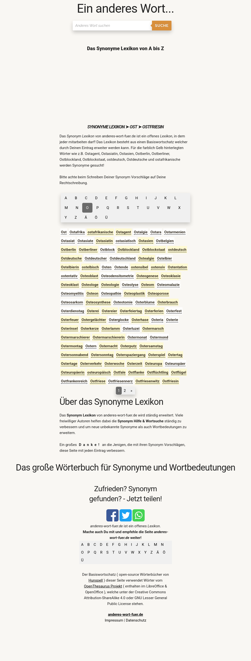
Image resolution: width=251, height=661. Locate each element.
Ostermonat (137, 337)
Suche (162, 25)
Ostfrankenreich (74, 381)
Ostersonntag (102, 355)
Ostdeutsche (71, 258)
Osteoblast (89, 276)
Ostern (90, 346)
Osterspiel (156, 355)
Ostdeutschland (123, 258)
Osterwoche (114, 363)
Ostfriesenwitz (148, 381)
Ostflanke (136, 372)
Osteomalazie (168, 285)
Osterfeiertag (131, 311)
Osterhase (140, 320)
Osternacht (108, 346)
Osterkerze (90, 328)
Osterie (172, 320)
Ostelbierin (70, 267)
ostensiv (158, 267)
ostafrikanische (100, 232)
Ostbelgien (165, 241)
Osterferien (154, 311)
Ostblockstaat (153, 249)
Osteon (92, 293)
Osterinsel (69, 328)
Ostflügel (178, 372)
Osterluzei (131, 328)
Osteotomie (122, 302)
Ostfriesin (170, 381)
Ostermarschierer (75, 337)
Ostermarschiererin (109, 337)
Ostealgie (146, 258)
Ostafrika (77, 232)
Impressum (114, 620)
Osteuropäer (175, 363)
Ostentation (177, 267)
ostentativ (69, 276)
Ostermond (159, 337)
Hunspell (96, 580)
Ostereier (109, 311)
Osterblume (145, 302)
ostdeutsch (177, 249)
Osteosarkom (72, 302)
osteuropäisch (99, 372)
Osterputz (128, 346)
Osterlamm (111, 328)
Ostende (121, 267)
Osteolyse (130, 285)
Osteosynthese (98, 302)
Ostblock (107, 249)
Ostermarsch (153, 328)
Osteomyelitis (72, 293)
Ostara (156, 232)
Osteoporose (158, 293)
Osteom (147, 285)
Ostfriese (97, 381)
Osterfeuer (70, 320)
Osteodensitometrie (117, 276)
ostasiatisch (126, 241)
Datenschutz (136, 620)
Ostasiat (68, 241)
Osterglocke (119, 320)
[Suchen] (112, 25)
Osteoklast (70, 285)
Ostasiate (85, 241)
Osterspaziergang (131, 355)
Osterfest (174, 311)
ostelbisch (90, 267)
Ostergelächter (93, 320)
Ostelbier (164, 258)
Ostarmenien (174, 232)
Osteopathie (111, 293)
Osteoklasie (171, 276)
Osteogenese (147, 276)
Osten (106, 267)
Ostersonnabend (74, 355)
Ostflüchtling (157, 372)
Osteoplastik (134, 293)
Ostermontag (71, 346)
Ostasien (146, 241)
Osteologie (110, 285)
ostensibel (139, 267)
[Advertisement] (125, 88)
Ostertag (175, 355)
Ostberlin (68, 249)
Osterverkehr (91, 363)
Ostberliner (88, 249)
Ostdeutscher (96, 258)
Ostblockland (128, 249)
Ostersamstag (151, 346)
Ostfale (120, 372)
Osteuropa (153, 363)
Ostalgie (141, 232)
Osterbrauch (168, 302)
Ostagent (123, 232)
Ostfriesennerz (120, 381)
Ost (64, 232)
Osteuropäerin (72, 372)
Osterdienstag (72, 311)
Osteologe (90, 285)
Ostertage (69, 363)
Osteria (157, 320)
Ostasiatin (104, 241)
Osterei (93, 311)
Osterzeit (134, 363)
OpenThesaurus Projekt (103, 586)
